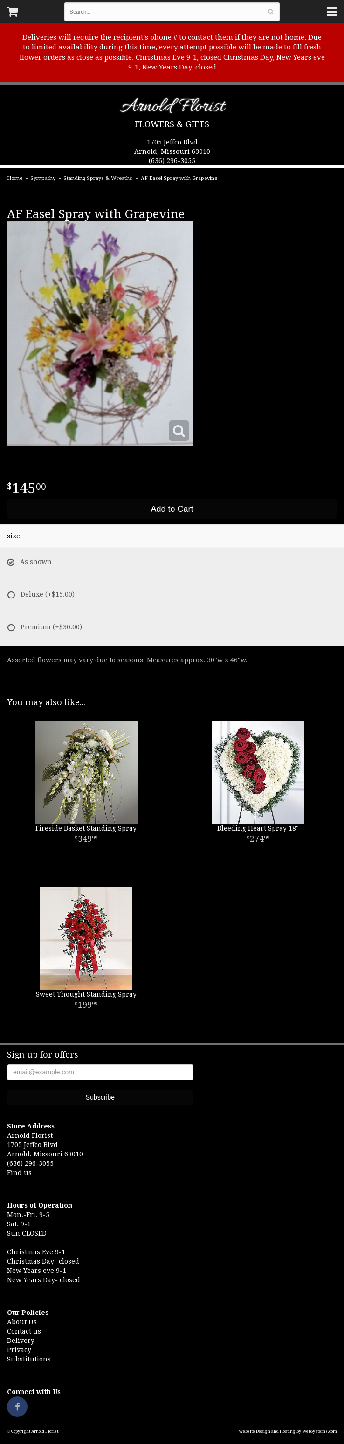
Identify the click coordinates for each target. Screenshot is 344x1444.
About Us (22, 1322)
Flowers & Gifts (172, 124)
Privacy (19, 1350)
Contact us (24, 1331)
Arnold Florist (172, 108)
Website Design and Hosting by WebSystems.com (288, 1431)
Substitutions (29, 1359)
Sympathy (42, 178)
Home (14, 178)
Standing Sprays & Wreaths (97, 178)
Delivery (20, 1340)
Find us (19, 1172)
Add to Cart (172, 509)
